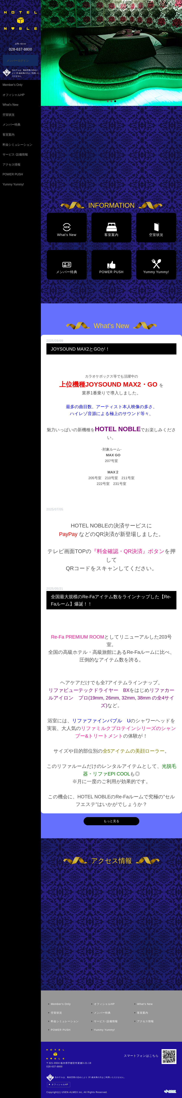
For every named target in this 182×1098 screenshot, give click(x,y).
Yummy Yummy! (13, 184)
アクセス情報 (11, 164)
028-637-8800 (54, 1066)
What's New (10, 104)
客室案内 (8, 134)
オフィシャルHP (14, 94)
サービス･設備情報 (15, 154)
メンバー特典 (11, 124)
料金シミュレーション (17, 144)
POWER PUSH (13, 174)
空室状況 (8, 114)
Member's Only (12, 84)
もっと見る (111, 821)
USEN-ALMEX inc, (72, 1092)
